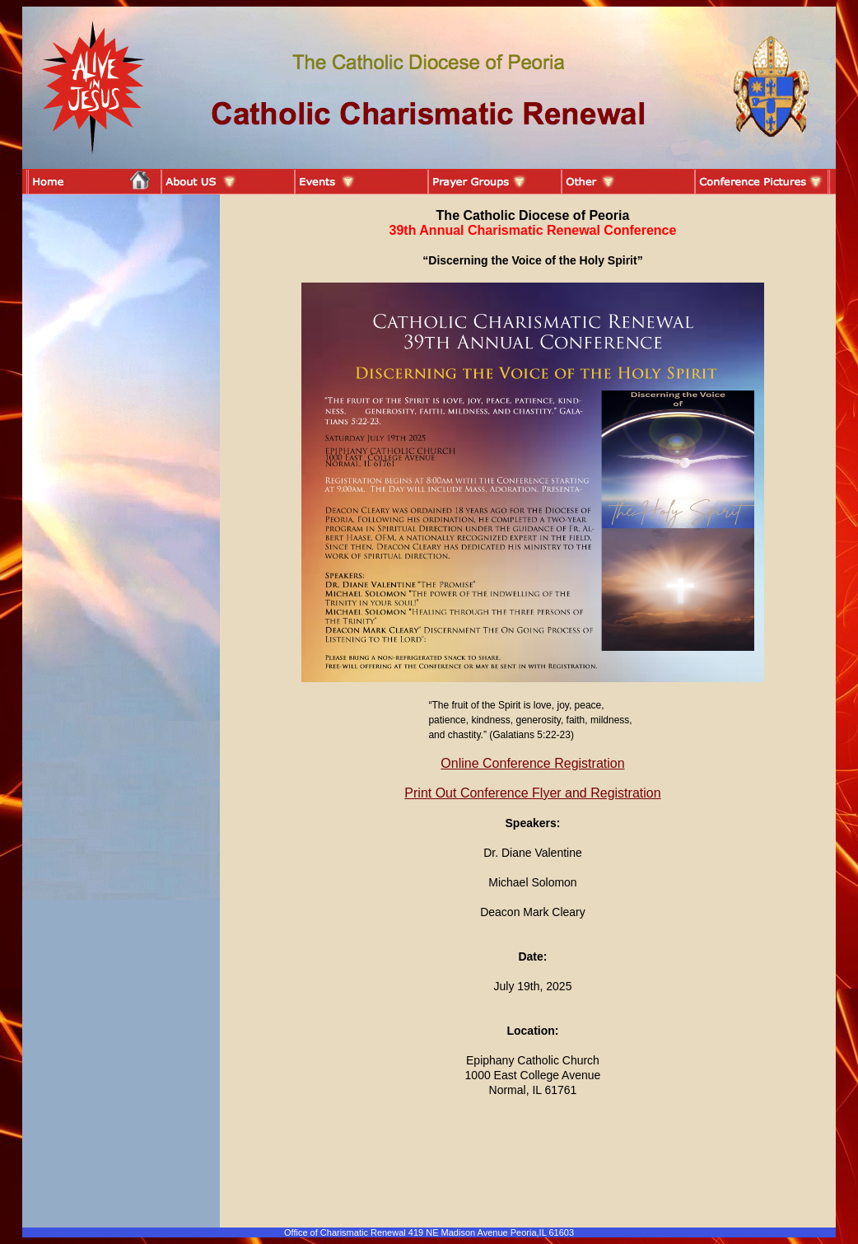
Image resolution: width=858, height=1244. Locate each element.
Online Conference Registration (532, 763)
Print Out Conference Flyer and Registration (532, 793)
